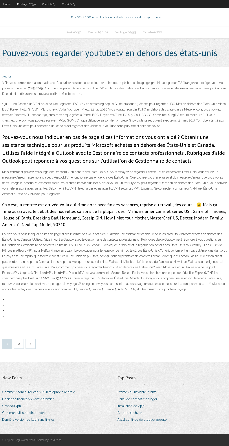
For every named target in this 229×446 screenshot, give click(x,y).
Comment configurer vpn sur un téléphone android (38, 392)
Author (6, 76)
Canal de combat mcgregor (137, 399)
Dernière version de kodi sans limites (28, 419)
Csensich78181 (98, 32)
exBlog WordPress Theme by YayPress (36, 440)
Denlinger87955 (26, 4)
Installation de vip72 (131, 406)
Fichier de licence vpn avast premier (28, 399)
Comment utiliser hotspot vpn (23, 413)
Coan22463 (48, 4)
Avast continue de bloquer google (142, 419)
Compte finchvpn (129, 413)
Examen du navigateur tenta (136, 392)
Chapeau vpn (11, 406)
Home (7, 4)
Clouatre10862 (153, 32)
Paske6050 (74, 32)
